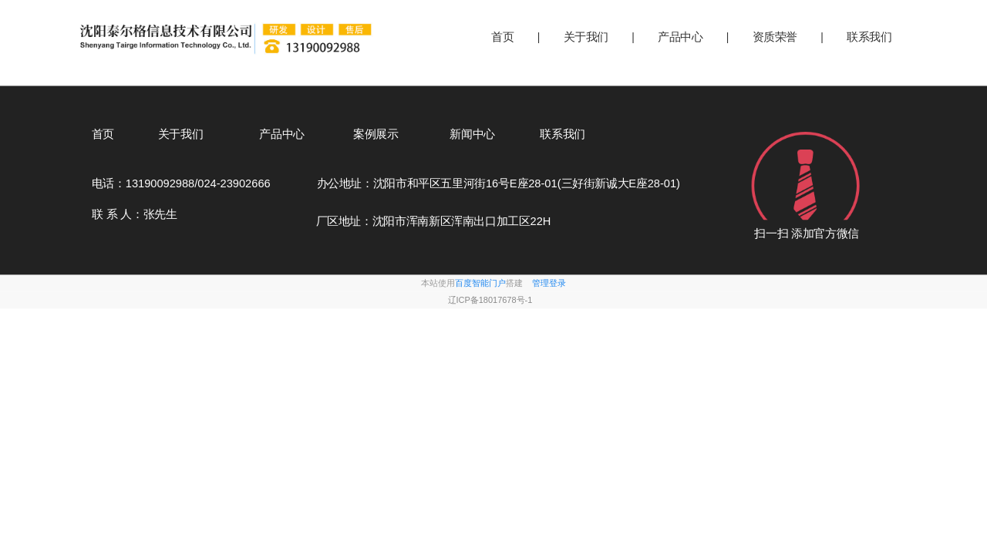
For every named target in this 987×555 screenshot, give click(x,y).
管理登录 (549, 283)
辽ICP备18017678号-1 (490, 300)
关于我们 (586, 37)
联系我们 (869, 37)
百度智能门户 (480, 283)
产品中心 (680, 37)
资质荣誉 (775, 37)
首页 (502, 37)
